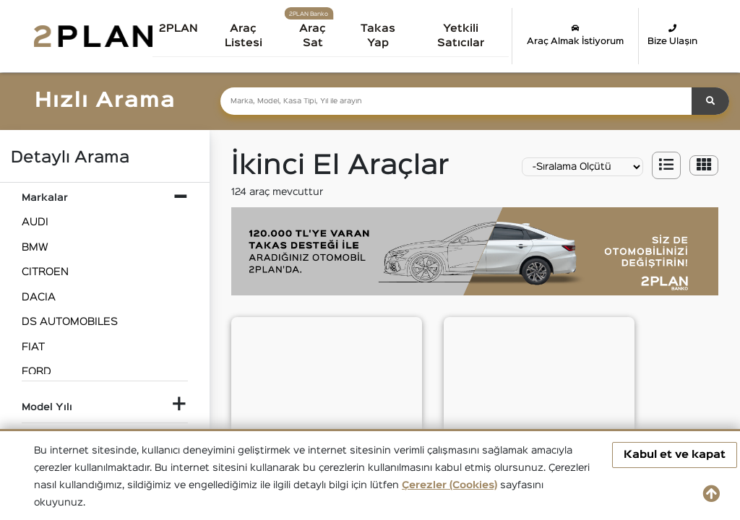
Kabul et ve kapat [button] (675, 454)
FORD (36, 371)
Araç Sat (315, 36)
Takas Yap (380, 36)
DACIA (39, 297)
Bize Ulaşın (672, 35)
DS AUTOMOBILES (70, 321)
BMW (35, 247)
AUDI (35, 222)
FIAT (33, 347)
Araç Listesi (247, 36)
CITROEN (45, 272)
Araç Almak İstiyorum (575, 35)
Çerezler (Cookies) (449, 485)
